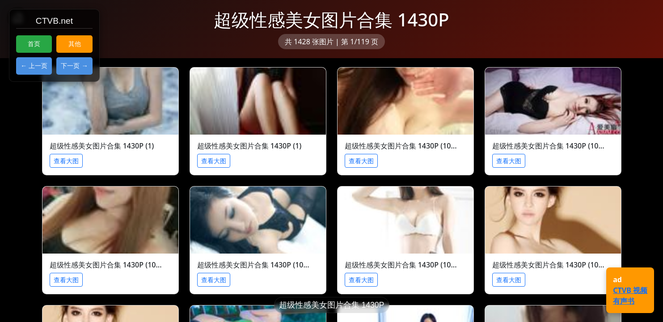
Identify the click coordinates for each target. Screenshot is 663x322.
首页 (34, 43)
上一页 (38, 65)
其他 (74, 43)
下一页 (70, 65)
